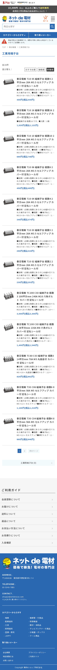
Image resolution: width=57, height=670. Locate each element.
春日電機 (12, 47)
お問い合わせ (8, 660)
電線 (7, 618)
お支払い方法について (13, 528)
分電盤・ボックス (37, 632)
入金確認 (6, 542)
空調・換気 (10, 632)
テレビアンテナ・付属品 (40, 628)
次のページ (33, 451)
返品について (8, 521)
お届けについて (10, 506)
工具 (7, 625)
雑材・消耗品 (35, 625)
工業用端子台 (24, 47)
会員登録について (11, 499)
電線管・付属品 (36, 618)
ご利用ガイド (33, 656)
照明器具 (9, 628)
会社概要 (6, 652)
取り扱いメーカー (43, 35)
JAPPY (8, 635)
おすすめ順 (30, 69)
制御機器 (33, 621)
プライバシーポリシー (37, 652)
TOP (4, 47)
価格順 (41, 69)
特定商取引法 (8, 656)
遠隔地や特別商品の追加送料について (29, 11)
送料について (8, 513)
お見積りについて (11, 535)
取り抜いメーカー (9, 642)
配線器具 (9, 621)
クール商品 (34, 635)
